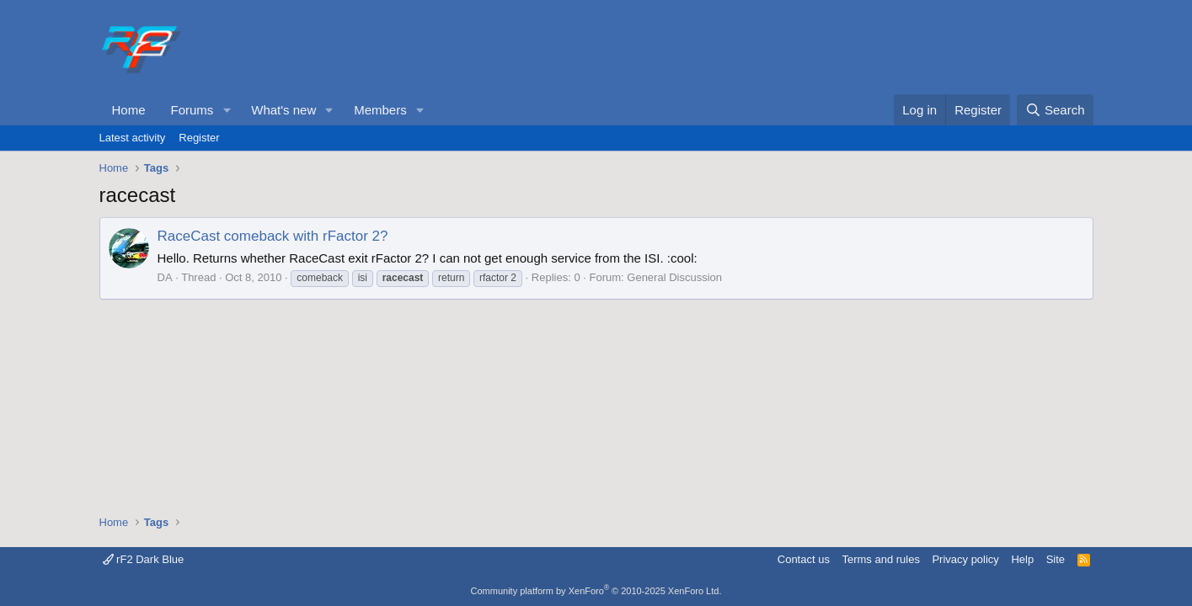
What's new (283, 110)
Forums (192, 110)
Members (380, 110)
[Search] (1055, 109)
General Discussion (674, 277)
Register (199, 137)
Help (1022, 559)
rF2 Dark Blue (143, 559)
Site (1055, 559)
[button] (226, 109)
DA (165, 277)
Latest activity (132, 137)
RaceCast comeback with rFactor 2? (273, 236)
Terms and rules (880, 559)
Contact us (804, 559)
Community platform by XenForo (596, 591)
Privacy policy (965, 559)
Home (129, 110)
